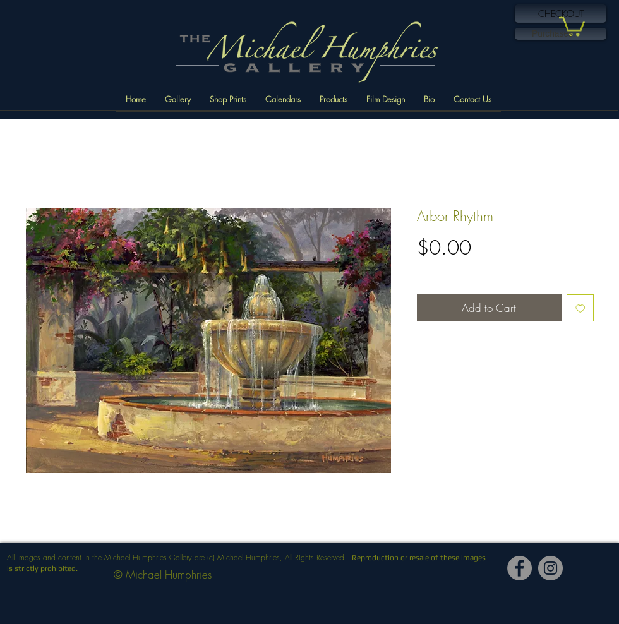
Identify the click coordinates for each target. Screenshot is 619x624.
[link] (560, 33)
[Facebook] (519, 568)
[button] (572, 25)
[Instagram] (550, 568)
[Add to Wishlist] (580, 308)
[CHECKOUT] (560, 13)
